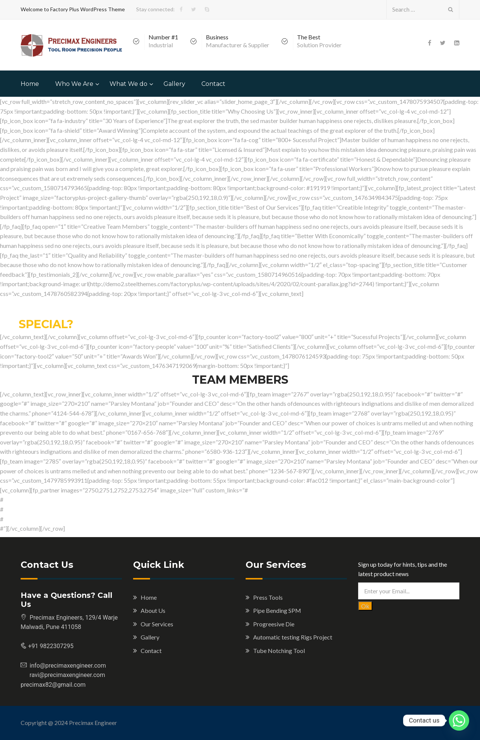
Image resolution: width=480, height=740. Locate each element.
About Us (153, 610)
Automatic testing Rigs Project (292, 637)
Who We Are (74, 83)
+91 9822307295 (50, 646)
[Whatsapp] (459, 720)
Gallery (174, 83)
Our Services (157, 623)
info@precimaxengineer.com (68, 665)
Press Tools (268, 597)
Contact (213, 83)
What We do (128, 83)
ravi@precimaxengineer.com (63, 674)
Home (30, 83)
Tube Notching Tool (279, 650)
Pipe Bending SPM (277, 610)
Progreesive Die (273, 623)
